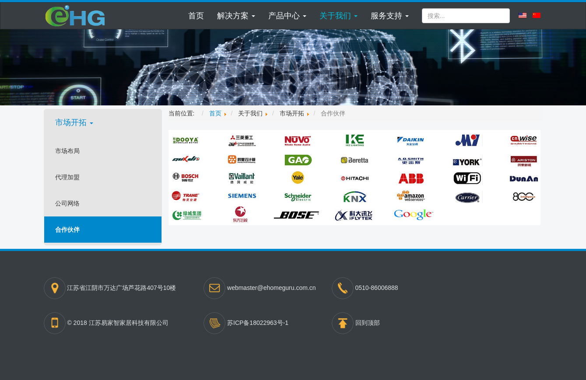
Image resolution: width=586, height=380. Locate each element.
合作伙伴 (67, 229)
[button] (236, 16)
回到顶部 (367, 322)
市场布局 (67, 150)
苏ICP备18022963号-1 (257, 322)
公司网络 (67, 203)
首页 (196, 15)
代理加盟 (67, 177)
